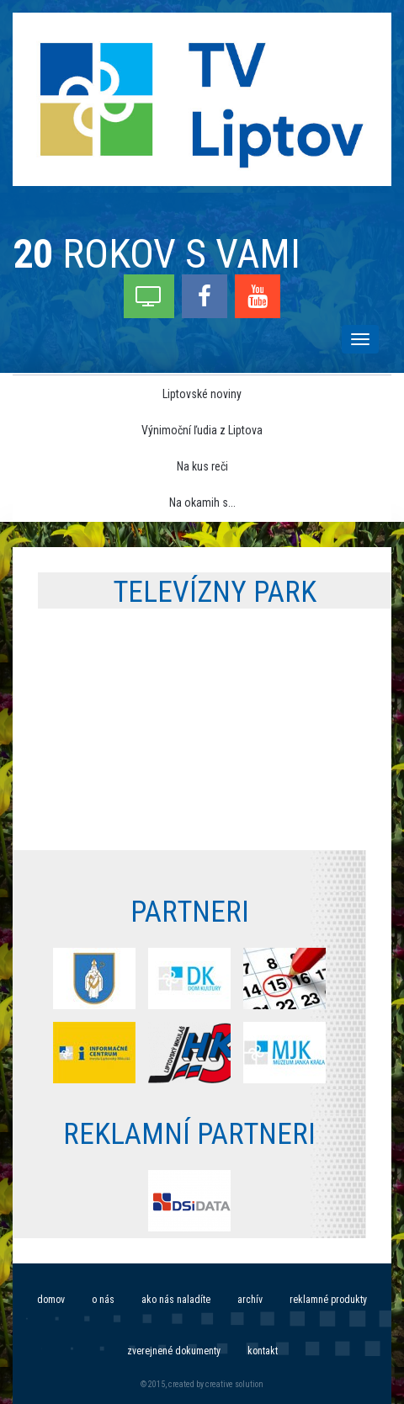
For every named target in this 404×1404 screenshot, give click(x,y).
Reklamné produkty (328, 1300)
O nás (103, 1300)
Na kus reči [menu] (202, 466)
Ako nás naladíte (175, 1300)
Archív (250, 1300)
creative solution (234, 1384)
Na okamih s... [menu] (202, 502)
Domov (51, 1300)
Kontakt (262, 1351)
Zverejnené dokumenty (174, 1351)
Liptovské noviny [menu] (202, 394)
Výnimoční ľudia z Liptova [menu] (202, 430)
